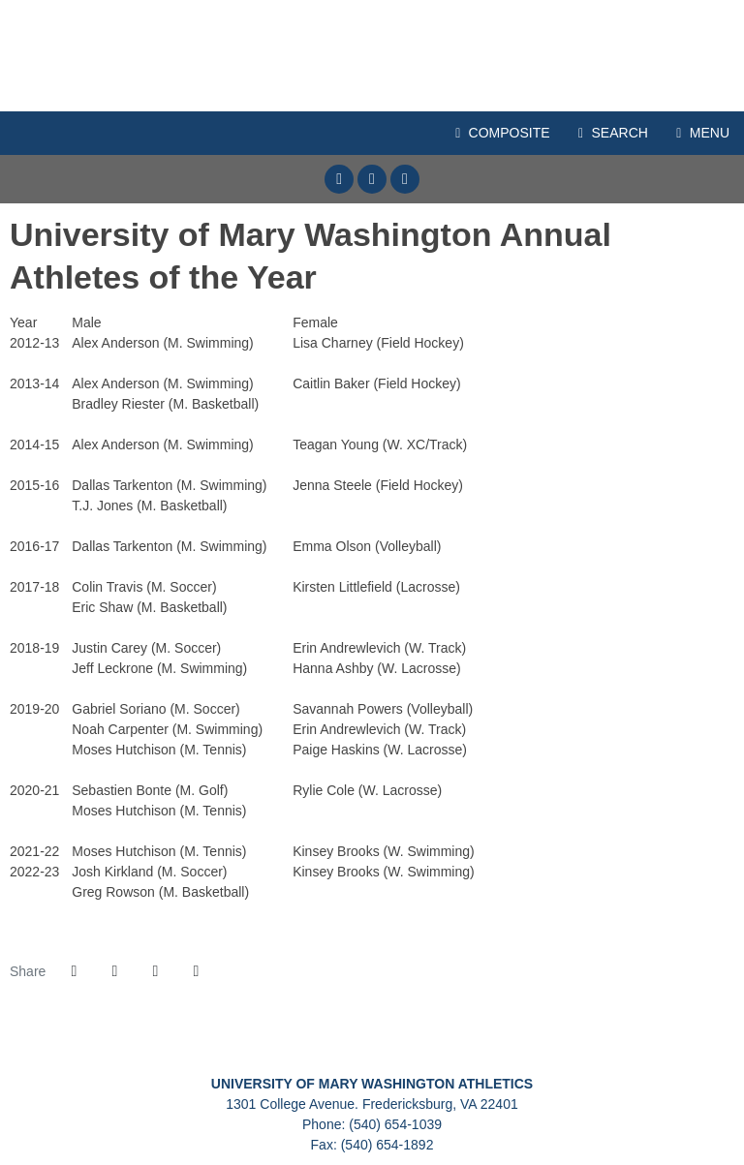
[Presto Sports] (609, 1044)
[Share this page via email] (155, 971)
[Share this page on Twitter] (114, 971)
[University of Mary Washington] (293, 1044)
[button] (195, 971)
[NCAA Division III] (450, 1044)
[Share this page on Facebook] (73, 971)
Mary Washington (372, 55)
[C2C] (134, 1044)
